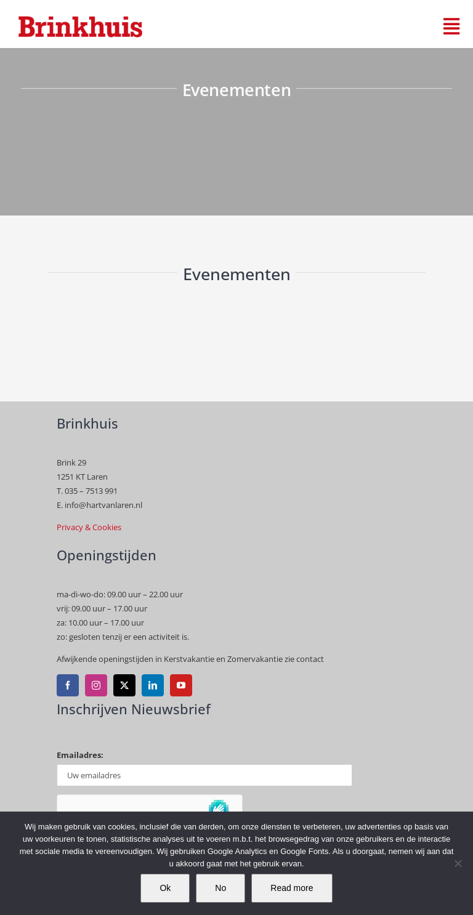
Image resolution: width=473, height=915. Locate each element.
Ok (165, 888)
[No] (457, 863)
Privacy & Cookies (89, 527)
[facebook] (68, 685)
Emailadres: (80, 754)
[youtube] (181, 685)
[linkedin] (153, 685)
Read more (291, 888)
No (220, 888)
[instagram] (96, 685)
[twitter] (124, 685)
